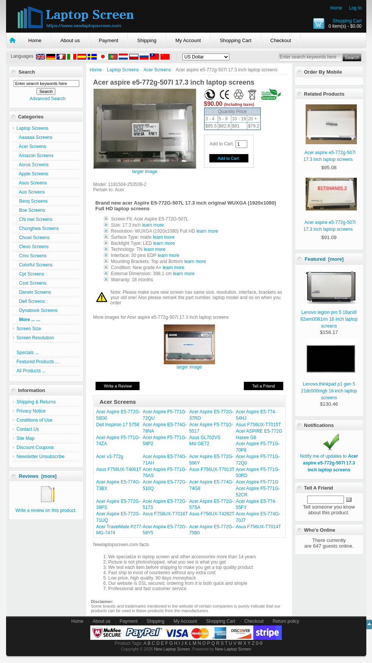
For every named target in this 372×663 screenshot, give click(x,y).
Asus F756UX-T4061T (118, 469)
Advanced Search (48, 98)
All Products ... (31, 370)
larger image (189, 365)
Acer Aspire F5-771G (257, 482)
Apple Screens (33, 173)
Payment (108, 40)
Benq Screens (32, 201)
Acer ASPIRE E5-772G (259, 431)
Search (27, 72)
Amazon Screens (35, 155)
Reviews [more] (38, 476)
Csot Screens (32, 283)
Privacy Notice (31, 411)
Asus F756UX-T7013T (211, 469)
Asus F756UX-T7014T (258, 526)
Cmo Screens (32, 255)
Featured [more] (324, 259)
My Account (188, 40)
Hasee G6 (246, 437)
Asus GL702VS (204, 437)
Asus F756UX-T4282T (211, 514)
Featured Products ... (38, 361)
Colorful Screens (35, 265)
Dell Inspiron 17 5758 (117, 424)
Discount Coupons (35, 447)
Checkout (280, 40)
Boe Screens (31, 210)
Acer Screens (157, 69)
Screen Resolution (35, 337)
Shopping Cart (347, 21)
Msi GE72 (199, 443)
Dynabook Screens (37, 310)
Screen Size (29, 328)
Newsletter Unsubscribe (41, 456)
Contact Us (28, 429)
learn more (153, 225)
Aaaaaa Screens (35, 137)
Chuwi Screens (33, 237)
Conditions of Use (35, 420)
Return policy (286, 621)
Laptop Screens (123, 69)
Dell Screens (31, 301)
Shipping (147, 40)
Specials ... (28, 352)
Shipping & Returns (36, 402)
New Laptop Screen (172, 649)
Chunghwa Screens (38, 228)
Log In (355, 8)
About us (70, 40)
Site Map (26, 438)
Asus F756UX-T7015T (258, 424)
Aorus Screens (33, 164)
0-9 (259, 643)
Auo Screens (31, 192)
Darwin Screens (34, 292)
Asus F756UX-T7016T (165, 514)
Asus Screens (32, 183)
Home (336, 8)
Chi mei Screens (35, 219)
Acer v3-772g (109, 456)
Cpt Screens (30, 274)
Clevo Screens (33, 246)
